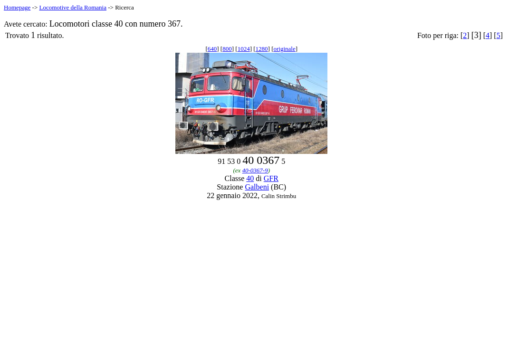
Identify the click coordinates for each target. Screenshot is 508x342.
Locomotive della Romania (72, 7)
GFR (271, 178)
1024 (244, 48)
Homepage (17, 7)
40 (250, 178)
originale (284, 48)
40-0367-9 (255, 170)
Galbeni (257, 187)
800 (227, 48)
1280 (262, 48)
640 (212, 48)
